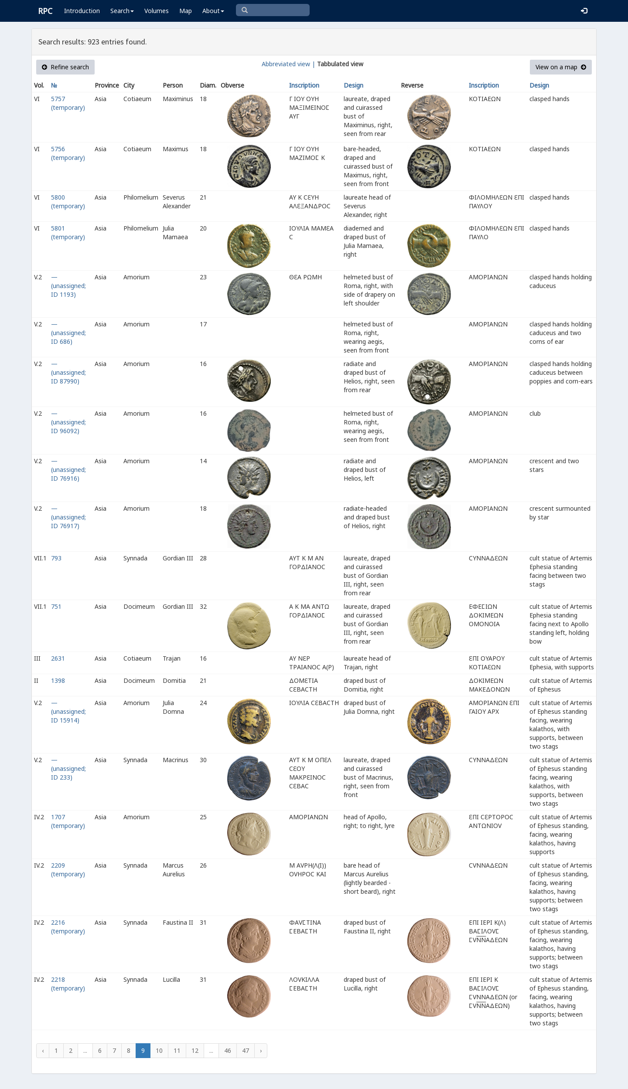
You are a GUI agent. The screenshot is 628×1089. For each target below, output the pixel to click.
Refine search (65, 67)
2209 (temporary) (68, 869)
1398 (58, 680)
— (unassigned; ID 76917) (68, 517)
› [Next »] (261, 1050)
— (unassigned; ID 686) (68, 333)
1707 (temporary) (68, 821)
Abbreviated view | (288, 64)
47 (245, 1050)
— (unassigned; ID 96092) (68, 422)
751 (56, 606)
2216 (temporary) (68, 926)
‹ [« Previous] (43, 1050)
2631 (58, 658)
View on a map (561, 67)
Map (185, 11)
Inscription (304, 85)
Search (122, 11)
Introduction (82, 11)
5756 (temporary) (68, 153)
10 (159, 1050)
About (213, 11)
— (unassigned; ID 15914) (68, 711)
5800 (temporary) (68, 201)
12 (194, 1050)
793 (56, 558)
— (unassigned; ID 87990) (68, 372)
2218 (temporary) (68, 983)
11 (177, 1050)
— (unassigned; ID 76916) (68, 469)
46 (227, 1050)
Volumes (156, 11)
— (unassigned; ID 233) (68, 768)
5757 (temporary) (68, 103)
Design (353, 85)
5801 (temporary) (68, 232)
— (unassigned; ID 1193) (68, 286)
